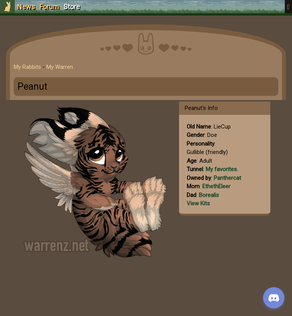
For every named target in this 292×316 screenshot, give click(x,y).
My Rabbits (27, 67)
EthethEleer (216, 186)
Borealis (209, 195)
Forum (49, 7)
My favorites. (222, 169)
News (26, 7)
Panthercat (227, 178)
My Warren (59, 67)
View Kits (198, 203)
